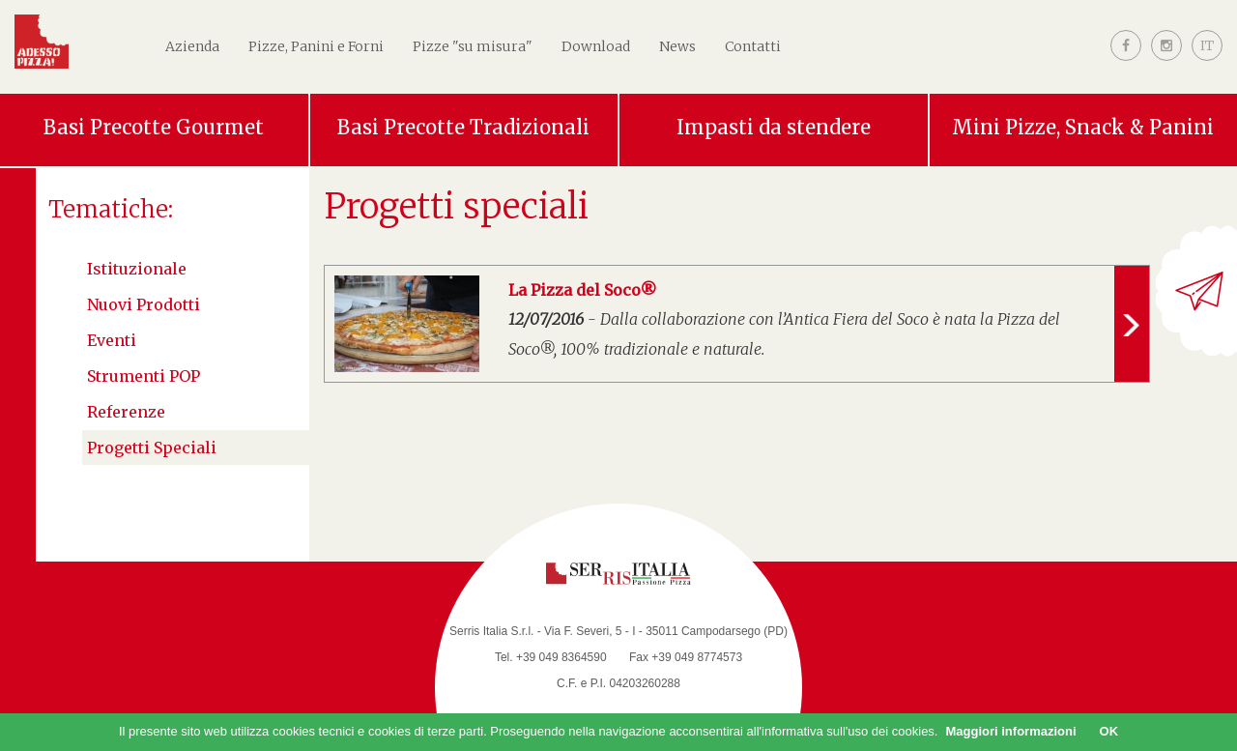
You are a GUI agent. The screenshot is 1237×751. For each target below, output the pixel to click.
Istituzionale (137, 268)
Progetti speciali (151, 447)
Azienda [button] (192, 46)
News (677, 46)
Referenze (126, 411)
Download (595, 46)
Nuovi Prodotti (143, 304)
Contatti (753, 46)
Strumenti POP (143, 376)
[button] (1207, 61)
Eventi (111, 340)
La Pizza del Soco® (582, 290)
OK (1109, 731)
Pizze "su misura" (472, 46)
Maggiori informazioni (1010, 731)
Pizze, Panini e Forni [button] (316, 46)
